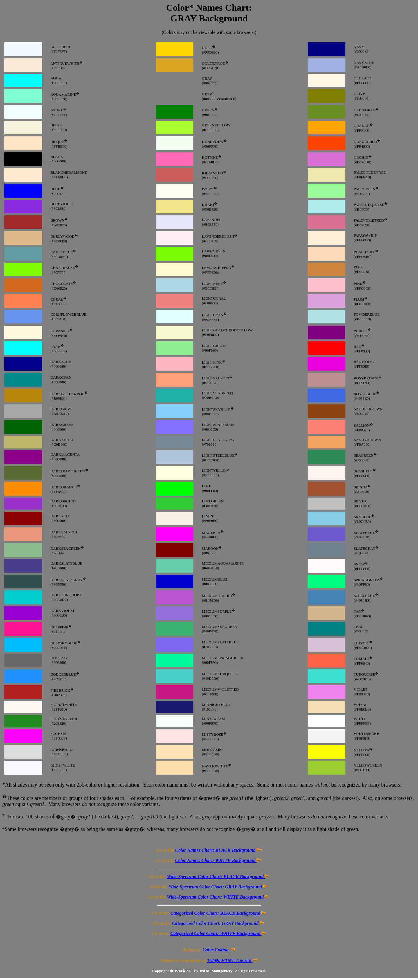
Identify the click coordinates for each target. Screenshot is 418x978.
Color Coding (219, 949)
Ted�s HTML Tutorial (232, 960)
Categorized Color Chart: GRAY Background (218, 923)
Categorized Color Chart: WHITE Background (218, 933)
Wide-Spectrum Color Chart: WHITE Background (218, 896)
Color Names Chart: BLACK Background (218, 850)
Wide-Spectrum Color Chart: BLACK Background (218, 876)
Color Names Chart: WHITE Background (218, 860)
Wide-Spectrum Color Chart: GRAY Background (218, 886)
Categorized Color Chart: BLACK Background (218, 913)
